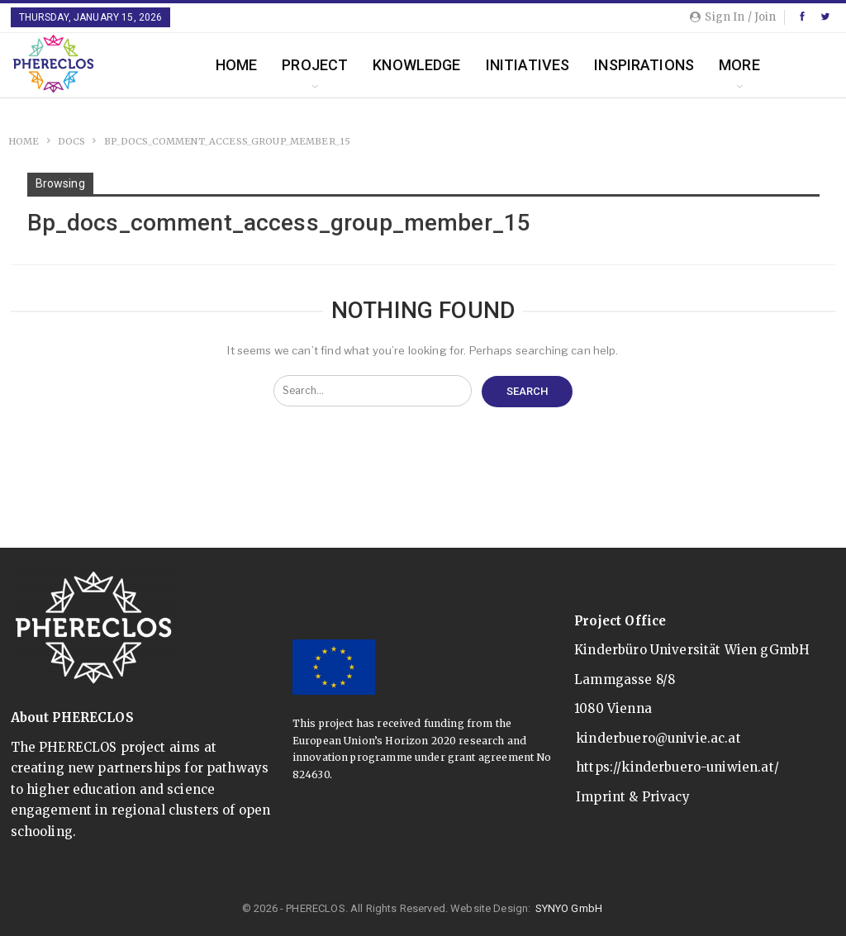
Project (315, 65)
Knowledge (416, 65)
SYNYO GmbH (569, 908)
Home (237, 65)
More (739, 65)
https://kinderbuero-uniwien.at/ (677, 767)
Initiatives (528, 65)
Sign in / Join (733, 17)
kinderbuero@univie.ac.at (658, 738)
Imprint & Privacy (633, 797)
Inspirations (644, 65)
